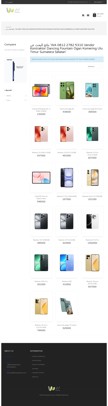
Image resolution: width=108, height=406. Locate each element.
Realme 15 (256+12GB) (41, 153)
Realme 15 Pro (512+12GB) (92, 154)
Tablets (8, 96)
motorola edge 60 (67, 109)
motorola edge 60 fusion (92, 109)
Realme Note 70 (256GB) (92, 196)
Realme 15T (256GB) (41, 240)
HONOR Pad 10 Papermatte (41, 197)
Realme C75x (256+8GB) (67, 196)
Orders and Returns (38, 356)
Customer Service (38, 373)
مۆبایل (8, 100)
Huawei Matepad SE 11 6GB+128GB (41, 110)
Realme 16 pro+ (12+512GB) (41, 326)
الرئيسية (8, 27)
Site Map (35, 369)
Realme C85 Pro (41, 281)
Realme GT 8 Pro (92, 240)
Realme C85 (67, 281)
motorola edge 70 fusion (67, 325)
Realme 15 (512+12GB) (66, 153)
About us (35, 377)
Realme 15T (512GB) (67, 240)
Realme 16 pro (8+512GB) (92, 282)
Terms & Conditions (38, 364)
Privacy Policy (36, 360)
